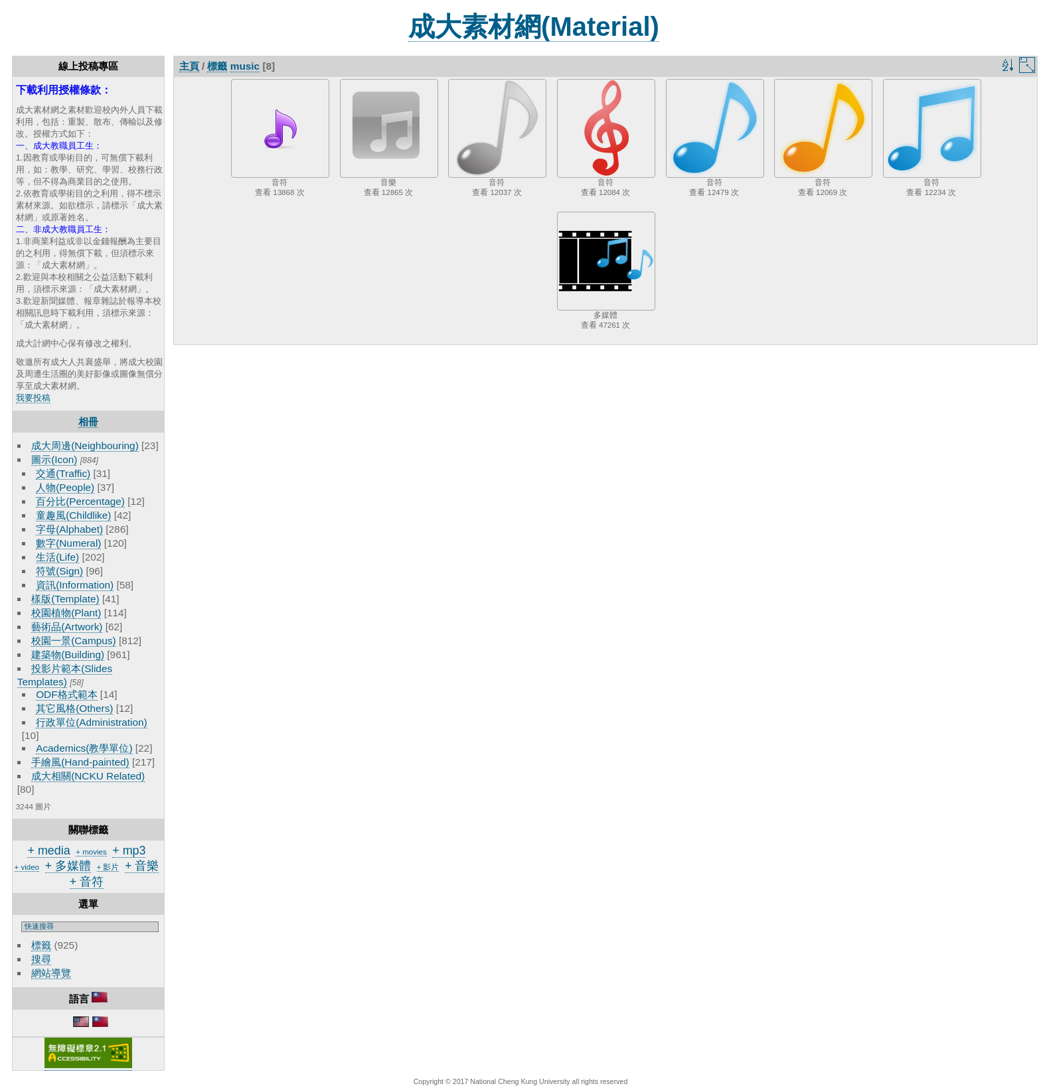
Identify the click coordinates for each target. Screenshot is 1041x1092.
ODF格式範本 (66, 694)
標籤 (41, 945)
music (245, 66)
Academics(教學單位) (84, 748)
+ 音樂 (142, 865)
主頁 (189, 66)
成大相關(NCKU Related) (88, 776)
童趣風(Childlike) (73, 515)
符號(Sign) (59, 571)
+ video (27, 867)
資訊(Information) (75, 584)
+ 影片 (108, 867)
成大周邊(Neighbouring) (85, 445)
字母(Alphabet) (69, 529)
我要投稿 (33, 398)
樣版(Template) (65, 598)
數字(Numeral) (68, 543)
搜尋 (41, 959)
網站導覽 (51, 973)
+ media (48, 850)
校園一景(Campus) (73, 640)
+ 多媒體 (68, 865)
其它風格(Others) (74, 708)
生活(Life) (57, 557)
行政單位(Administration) (91, 722)
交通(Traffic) (63, 473)
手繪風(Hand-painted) (80, 762)
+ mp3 (128, 850)
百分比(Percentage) (80, 501)
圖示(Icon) (54, 459)
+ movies (91, 852)
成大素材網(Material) (533, 26)
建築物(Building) (67, 654)
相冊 (88, 421)
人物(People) (65, 487)
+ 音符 (87, 881)
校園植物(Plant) (66, 612)
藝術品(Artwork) (66, 626)
